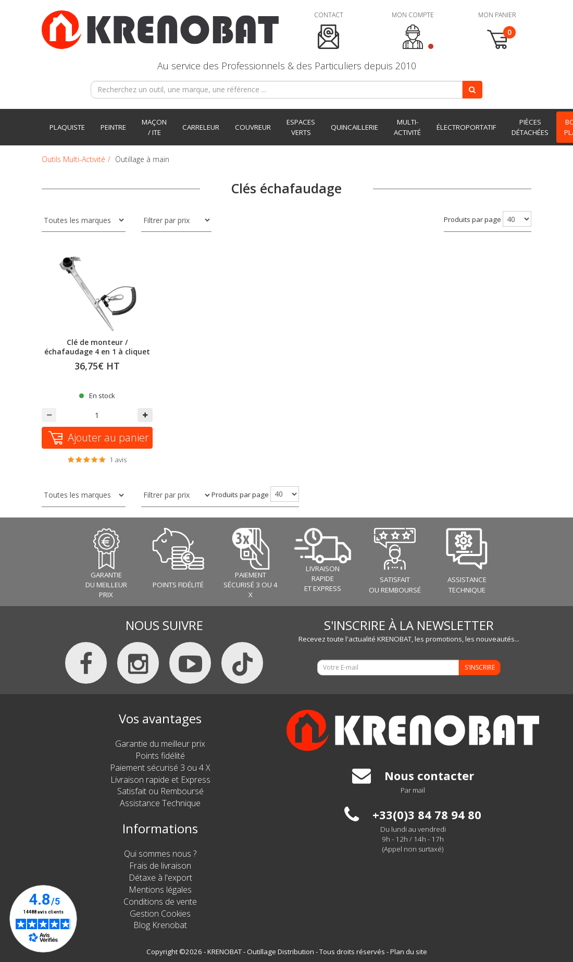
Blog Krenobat (160, 925)
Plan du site (408, 951)
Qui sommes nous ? (160, 853)
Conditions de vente (160, 901)
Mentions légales (160, 889)
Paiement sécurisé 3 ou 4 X (160, 767)
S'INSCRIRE (480, 667)
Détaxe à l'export (160, 877)
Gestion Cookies (160, 913)
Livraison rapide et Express (160, 779)
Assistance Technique (160, 803)
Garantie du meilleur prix (160, 743)
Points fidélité (160, 755)
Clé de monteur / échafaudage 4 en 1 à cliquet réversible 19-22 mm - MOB (97, 351)
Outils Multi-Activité (73, 159)
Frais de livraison (160, 865)
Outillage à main (142, 159)
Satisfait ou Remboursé (160, 791)
